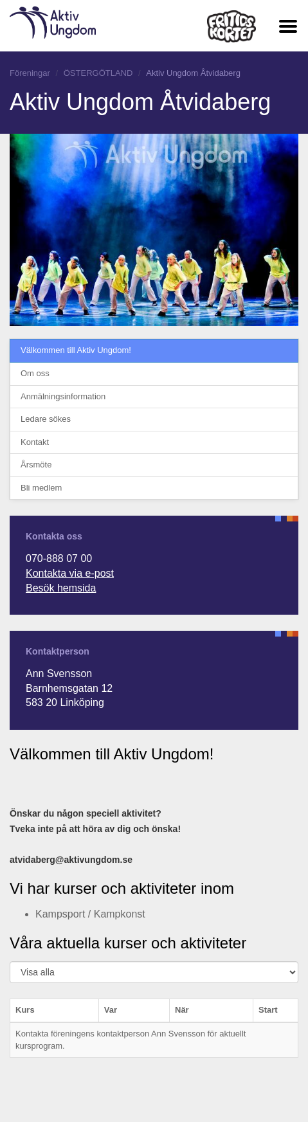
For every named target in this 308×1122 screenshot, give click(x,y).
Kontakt (35, 442)
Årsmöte (36, 464)
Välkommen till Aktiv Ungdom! (76, 350)
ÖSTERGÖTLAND (98, 73)
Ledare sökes (46, 419)
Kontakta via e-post (70, 573)
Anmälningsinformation (63, 396)
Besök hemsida (61, 588)
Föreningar (30, 73)
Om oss (35, 373)
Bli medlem (41, 488)
